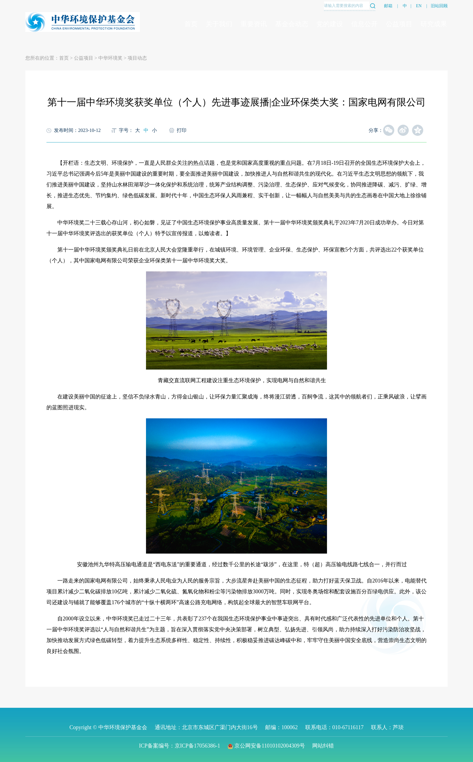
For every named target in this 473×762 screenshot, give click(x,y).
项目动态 (137, 58)
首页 (191, 24)
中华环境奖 (110, 58)
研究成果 (434, 24)
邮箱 (388, 6)
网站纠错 (323, 746)
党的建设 (329, 24)
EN (419, 6)
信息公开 (364, 24)
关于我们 (219, 24)
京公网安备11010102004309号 (266, 746)
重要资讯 (253, 24)
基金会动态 (291, 24)
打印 (181, 130)
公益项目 (399, 24)
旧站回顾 (439, 6)
